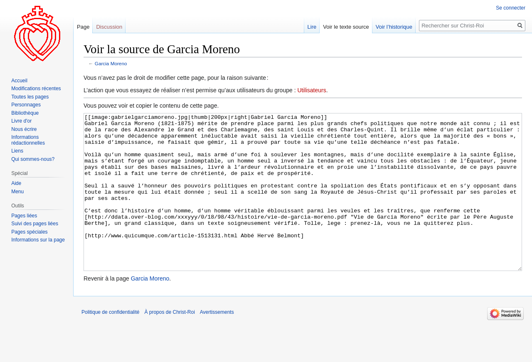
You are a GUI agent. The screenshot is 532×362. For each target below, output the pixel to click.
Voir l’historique (394, 27)
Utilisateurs (311, 90)
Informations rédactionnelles (28, 140)
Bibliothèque (25, 113)
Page (83, 27)
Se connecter (510, 8)
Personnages (26, 105)
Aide (16, 183)
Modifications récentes (36, 88)
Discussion (109, 27)
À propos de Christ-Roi (169, 343)
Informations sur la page (38, 240)
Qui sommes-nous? (32, 159)
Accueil (19, 81)
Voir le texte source (346, 27)
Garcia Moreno (111, 63)
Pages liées (24, 216)
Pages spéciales (29, 232)
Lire (312, 27)
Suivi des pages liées (34, 224)
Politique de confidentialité (110, 343)
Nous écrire (24, 129)
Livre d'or (21, 121)
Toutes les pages (30, 97)
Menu (17, 192)
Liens (17, 151)
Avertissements (217, 343)
